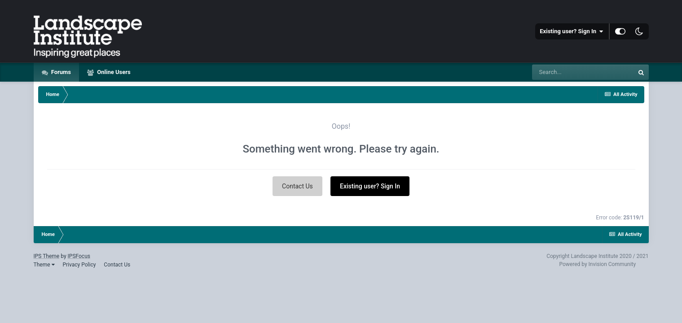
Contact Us (297, 186)
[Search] (583, 72)
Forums (60, 72)
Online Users (113, 72)
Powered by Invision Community (597, 264)
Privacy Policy (79, 265)
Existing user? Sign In (571, 31)
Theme (44, 265)
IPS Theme (47, 256)
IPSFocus (79, 256)
